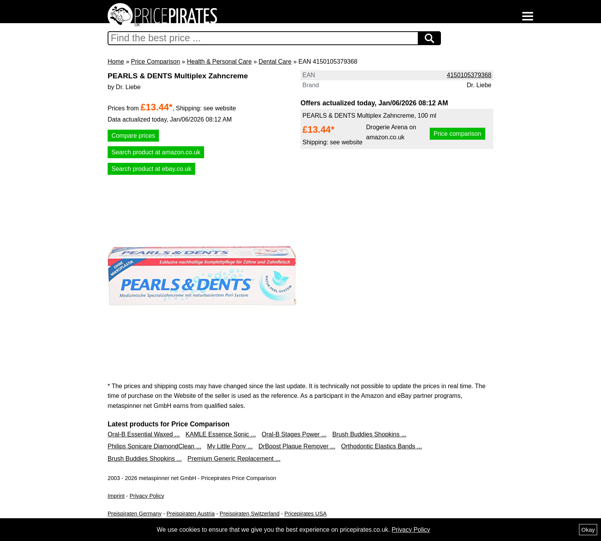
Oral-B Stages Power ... (294, 434)
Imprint (116, 496)
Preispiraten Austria (191, 514)
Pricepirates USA (305, 514)
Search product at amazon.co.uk (155, 152)
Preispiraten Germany (135, 514)
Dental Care (274, 61)
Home (116, 61)
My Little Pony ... (230, 446)
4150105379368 (469, 75)
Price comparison (457, 133)
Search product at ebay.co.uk (151, 169)
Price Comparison (155, 61)
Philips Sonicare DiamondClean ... (154, 446)
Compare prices (133, 135)
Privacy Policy (147, 496)
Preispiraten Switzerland (249, 514)
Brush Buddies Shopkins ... (369, 434)
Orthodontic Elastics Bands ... (381, 446)
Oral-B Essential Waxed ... (144, 434)
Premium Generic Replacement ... (233, 458)
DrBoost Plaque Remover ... (296, 446)
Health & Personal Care (219, 61)
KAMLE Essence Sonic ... (221, 434)
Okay (588, 529)
